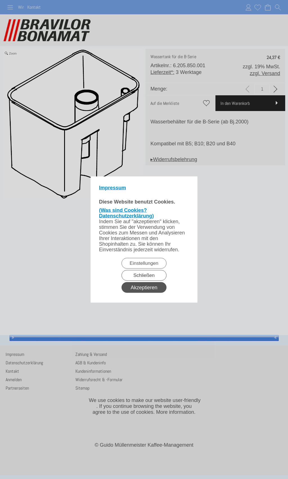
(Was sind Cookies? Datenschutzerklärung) (126, 213)
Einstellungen (144, 263)
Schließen (144, 275)
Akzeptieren (143, 287)
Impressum (112, 188)
